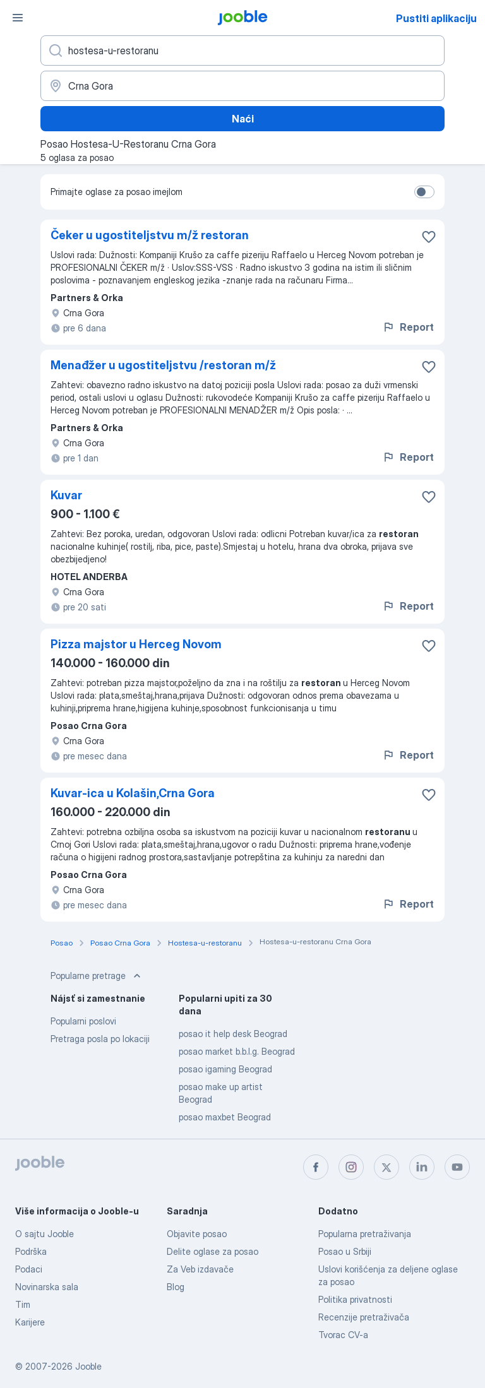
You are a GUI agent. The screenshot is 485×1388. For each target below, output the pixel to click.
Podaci (28, 1269)
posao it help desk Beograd (233, 1033)
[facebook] (315, 1167)
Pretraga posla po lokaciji (100, 1038)
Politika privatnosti (355, 1299)
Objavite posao (197, 1233)
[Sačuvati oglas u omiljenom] (428, 236)
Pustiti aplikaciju (436, 18)
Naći (243, 118)
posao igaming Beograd (225, 1069)
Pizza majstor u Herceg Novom (136, 644)
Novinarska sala (46, 1286)
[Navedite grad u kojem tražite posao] (242, 86)
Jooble (88, 1366)
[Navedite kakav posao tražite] (242, 50)
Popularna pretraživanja (364, 1233)
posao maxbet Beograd (225, 1117)
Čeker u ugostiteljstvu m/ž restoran (150, 235)
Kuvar (66, 495)
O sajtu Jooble (44, 1233)
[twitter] (386, 1167)
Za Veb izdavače (200, 1269)
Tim (22, 1304)
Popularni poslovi (83, 1021)
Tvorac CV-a (343, 1334)
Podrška (31, 1251)
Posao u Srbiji (344, 1251)
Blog (175, 1286)
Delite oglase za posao (212, 1251)
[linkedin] (421, 1167)
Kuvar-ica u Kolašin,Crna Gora (133, 793)
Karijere (30, 1322)
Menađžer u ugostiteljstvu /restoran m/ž (163, 365)
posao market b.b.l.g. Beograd (237, 1051)
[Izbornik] (17, 17)
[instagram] (351, 1167)
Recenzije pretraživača (363, 1317)
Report (408, 327)
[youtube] (457, 1167)
